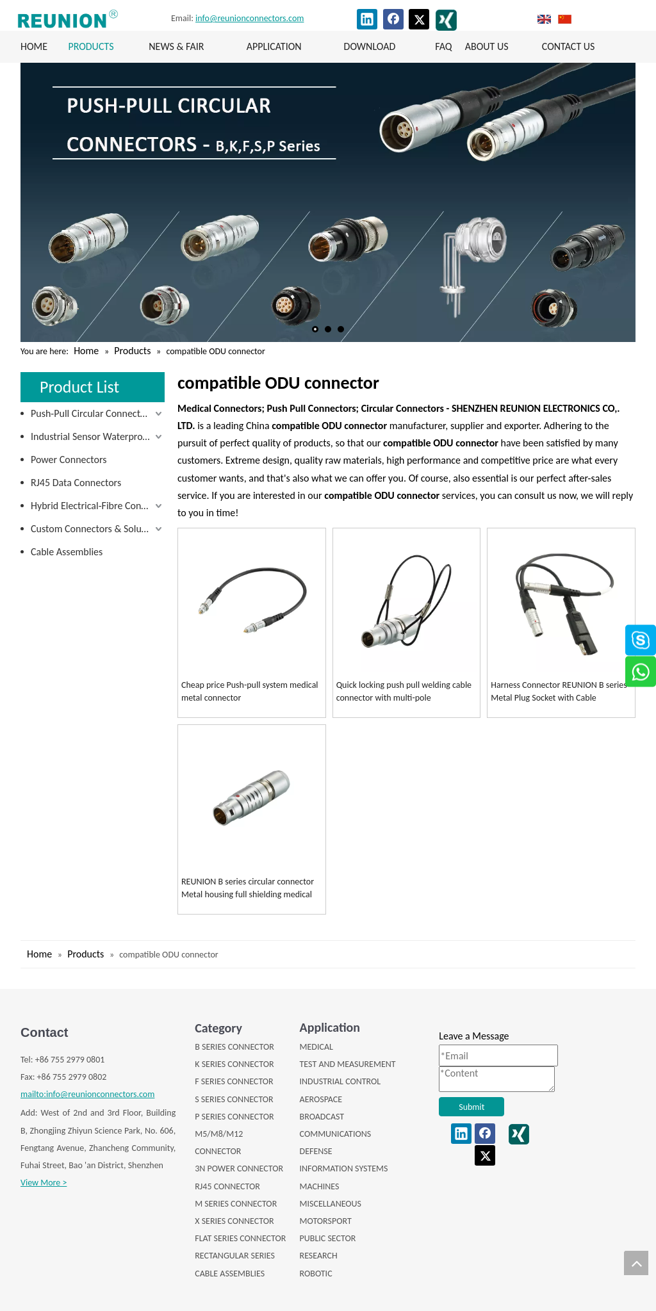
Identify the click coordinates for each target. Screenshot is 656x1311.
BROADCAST (322, 1116)
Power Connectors (68, 459)
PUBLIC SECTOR (328, 1238)
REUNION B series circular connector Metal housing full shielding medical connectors (247, 888)
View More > (43, 1182)
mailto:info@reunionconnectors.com (87, 1094)
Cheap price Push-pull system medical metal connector (249, 691)
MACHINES (320, 1186)
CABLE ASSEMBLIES (230, 1273)
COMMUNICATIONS (336, 1133)
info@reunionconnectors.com (249, 18)
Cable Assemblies (66, 552)
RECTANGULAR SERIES (235, 1255)
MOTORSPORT (326, 1221)
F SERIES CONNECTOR (234, 1081)
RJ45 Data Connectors (76, 482)
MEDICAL (316, 1046)
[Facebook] (393, 19)
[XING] (446, 20)
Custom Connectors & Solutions (96, 529)
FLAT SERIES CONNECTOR (240, 1238)
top (636, 1263)
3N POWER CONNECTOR (239, 1168)
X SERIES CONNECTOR (234, 1221)
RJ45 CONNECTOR (227, 1186)
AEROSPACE (321, 1099)
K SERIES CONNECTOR (234, 1064)
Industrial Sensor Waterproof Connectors (98, 436)
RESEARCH (319, 1255)
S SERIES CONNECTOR (234, 1099)
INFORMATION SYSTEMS (344, 1168)
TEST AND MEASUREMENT (348, 1064)
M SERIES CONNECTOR (236, 1203)
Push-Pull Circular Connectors (92, 413)
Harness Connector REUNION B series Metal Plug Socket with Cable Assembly (559, 692)
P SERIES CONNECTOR (234, 1116)
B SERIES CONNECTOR (234, 1046)
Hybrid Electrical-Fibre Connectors (98, 506)
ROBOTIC (316, 1273)
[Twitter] (419, 19)
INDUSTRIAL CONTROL (340, 1081)
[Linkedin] (367, 19)
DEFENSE (316, 1151)
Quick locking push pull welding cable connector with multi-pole (404, 691)
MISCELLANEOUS (330, 1203)
